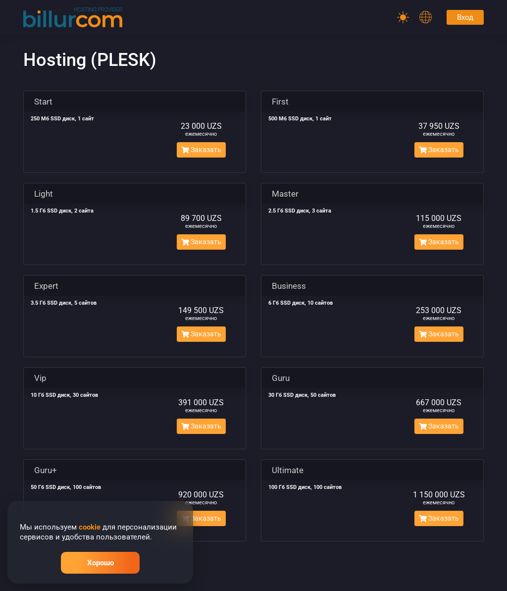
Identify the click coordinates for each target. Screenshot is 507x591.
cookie (90, 527)
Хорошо (100, 562)
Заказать (201, 150)
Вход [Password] (465, 17)
